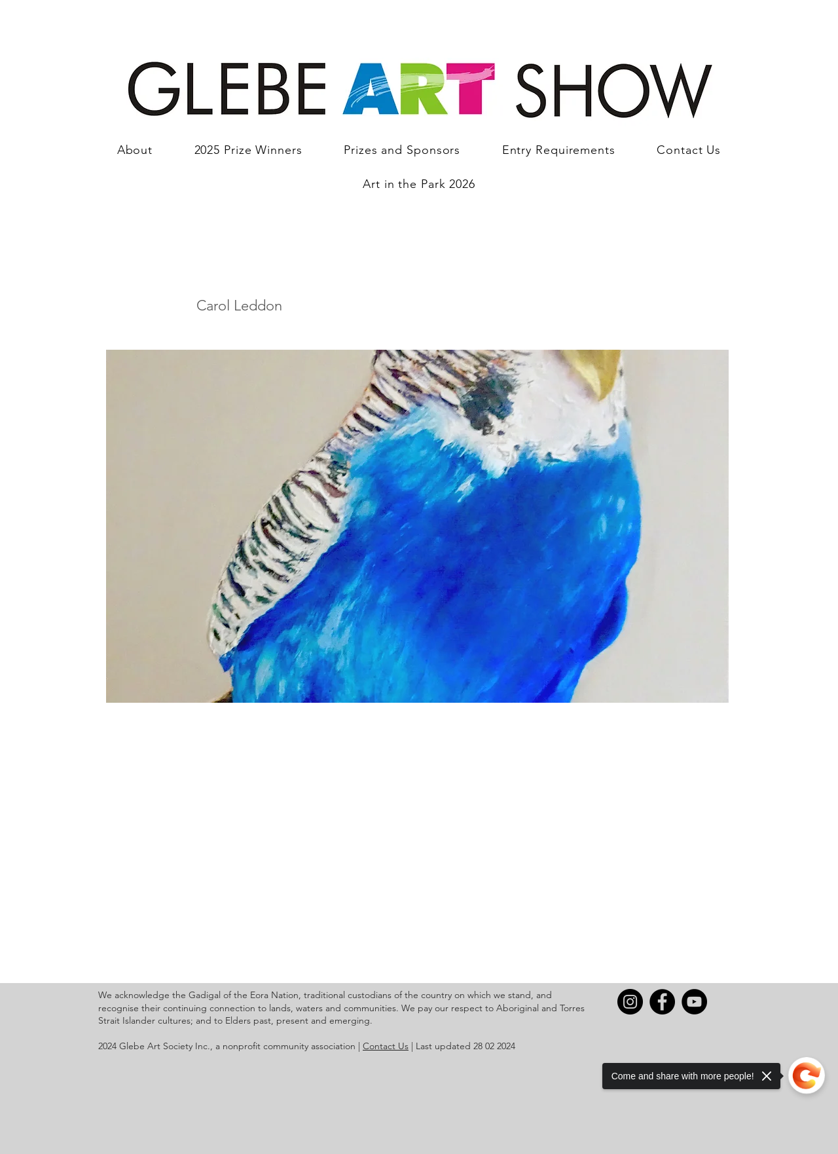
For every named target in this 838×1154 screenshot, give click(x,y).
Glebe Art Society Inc (163, 1046)
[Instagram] (630, 1001)
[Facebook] (662, 1001)
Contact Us (386, 1046)
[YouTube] (694, 1001)
